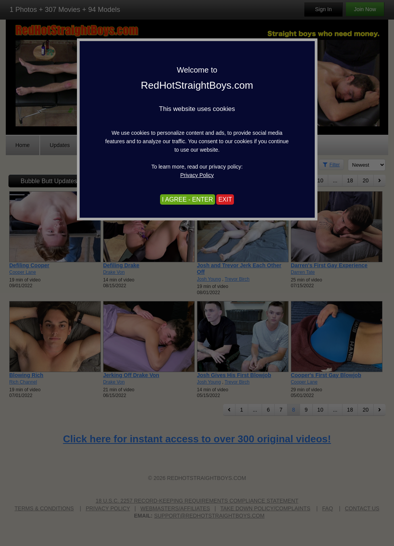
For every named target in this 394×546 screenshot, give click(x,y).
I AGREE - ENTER (187, 199)
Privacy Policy (197, 175)
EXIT (225, 199)
